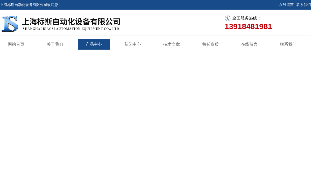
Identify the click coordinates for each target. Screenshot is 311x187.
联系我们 (303, 5)
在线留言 (286, 5)
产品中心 (94, 44)
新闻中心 (132, 44)
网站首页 (16, 44)
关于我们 (55, 44)
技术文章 (171, 44)
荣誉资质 (210, 44)
